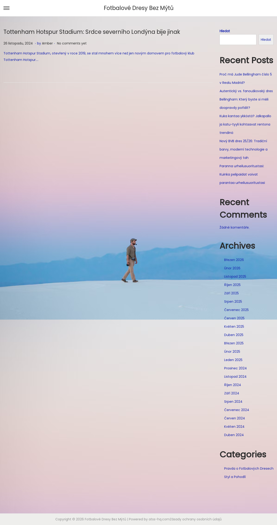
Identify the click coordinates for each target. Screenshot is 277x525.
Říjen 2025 (232, 285)
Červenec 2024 (236, 410)
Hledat (225, 31)
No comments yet (72, 43)
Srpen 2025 (233, 301)
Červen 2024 (234, 418)
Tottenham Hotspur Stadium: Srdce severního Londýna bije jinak (91, 32)
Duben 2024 (234, 435)
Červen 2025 (234, 318)
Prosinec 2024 (235, 368)
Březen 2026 (234, 260)
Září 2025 (231, 293)
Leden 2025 (233, 360)
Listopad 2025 (235, 276)
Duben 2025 (233, 335)
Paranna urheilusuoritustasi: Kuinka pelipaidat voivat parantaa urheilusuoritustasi (242, 174)
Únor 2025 (232, 351)
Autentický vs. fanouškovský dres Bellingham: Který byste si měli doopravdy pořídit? (246, 99)
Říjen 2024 (232, 385)
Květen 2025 (234, 326)
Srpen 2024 (233, 401)
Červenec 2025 (236, 310)
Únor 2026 (232, 268)
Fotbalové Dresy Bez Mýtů (138, 8)
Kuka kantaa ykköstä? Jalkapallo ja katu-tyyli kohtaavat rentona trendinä (245, 124)
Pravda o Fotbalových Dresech (249, 468)
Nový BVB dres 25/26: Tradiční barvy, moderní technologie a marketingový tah (244, 149)
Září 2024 (231, 393)
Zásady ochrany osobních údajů (196, 519)
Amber (47, 43)
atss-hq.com (159, 519)
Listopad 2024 (235, 376)
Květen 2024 (234, 426)
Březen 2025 (234, 343)
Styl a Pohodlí (235, 477)
